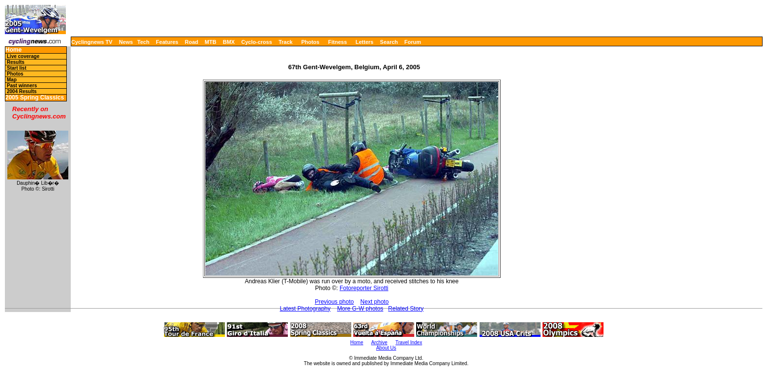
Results (15, 62)
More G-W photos (360, 308)
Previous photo (334, 301)
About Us (386, 348)
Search (389, 42)
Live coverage (23, 56)
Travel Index (409, 342)
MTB (211, 42)
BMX (229, 42)
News (126, 42)
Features (167, 42)
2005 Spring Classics (34, 98)
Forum (412, 42)
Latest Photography (305, 308)
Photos (310, 42)
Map (12, 79)
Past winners (22, 85)
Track (286, 42)
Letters (365, 42)
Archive (379, 342)
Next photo (375, 301)
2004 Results (22, 91)
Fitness (337, 42)
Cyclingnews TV (91, 42)
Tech (143, 42)
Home (13, 50)
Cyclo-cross (257, 42)
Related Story (406, 308)
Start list (16, 68)
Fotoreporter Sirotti (364, 288)
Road (192, 42)
